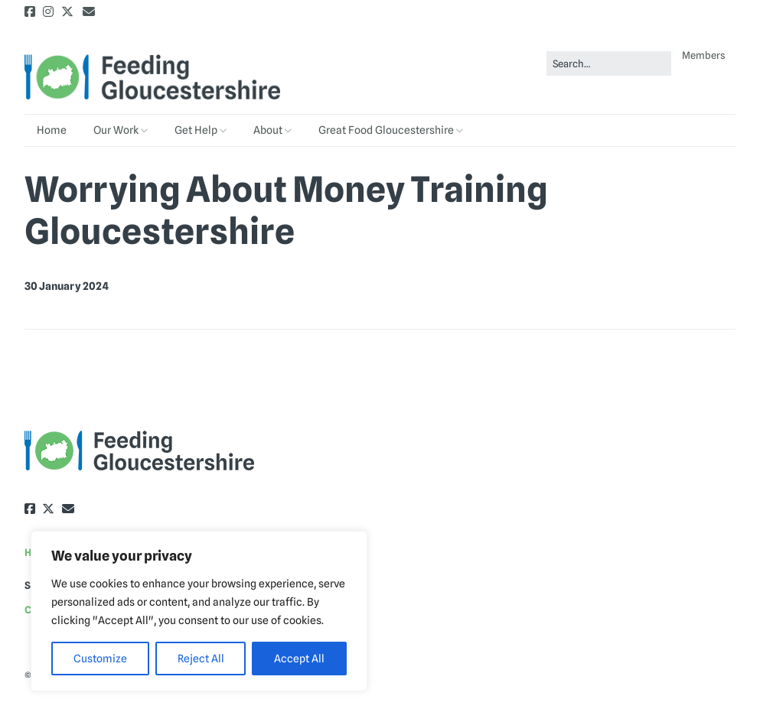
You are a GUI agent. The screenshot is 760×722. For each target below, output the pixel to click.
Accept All (299, 658)
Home (52, 130)
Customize (100, 658)
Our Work (116, 130)
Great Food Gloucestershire (386, 130)
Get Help (196, 130)
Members (704, 55)
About (267, 130)
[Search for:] (609, 63)
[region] (199, 611)
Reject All (201, 658)
